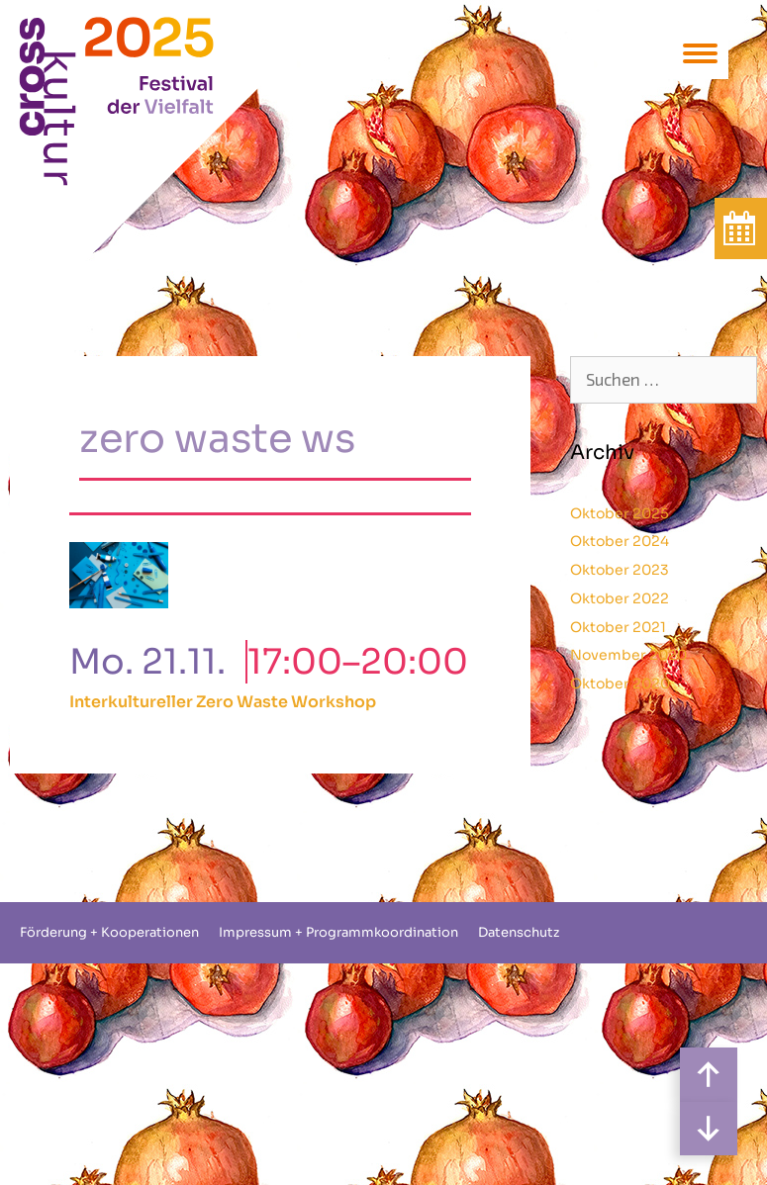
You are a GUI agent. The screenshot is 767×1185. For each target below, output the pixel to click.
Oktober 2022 (619, 598)
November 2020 (628, 655)
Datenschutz (518, 932)
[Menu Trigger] (700, 52)
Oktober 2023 (619, 570)
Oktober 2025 (619, 513)
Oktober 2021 (618, 627)
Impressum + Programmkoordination (338, 932)
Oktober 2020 (620, 683)
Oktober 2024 (619, 541)
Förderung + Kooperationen (109, 932)
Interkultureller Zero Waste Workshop (222, 701)
